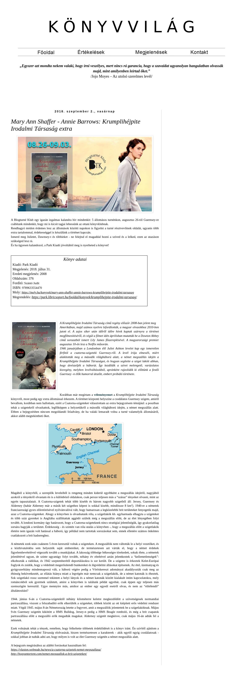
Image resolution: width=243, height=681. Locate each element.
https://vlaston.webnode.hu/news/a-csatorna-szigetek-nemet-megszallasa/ (56, 649)
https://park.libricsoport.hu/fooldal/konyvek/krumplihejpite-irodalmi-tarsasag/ (84, 297)
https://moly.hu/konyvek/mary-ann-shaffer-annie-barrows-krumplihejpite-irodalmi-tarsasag (78, 292)
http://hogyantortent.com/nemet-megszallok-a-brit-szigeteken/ (49, 653)
